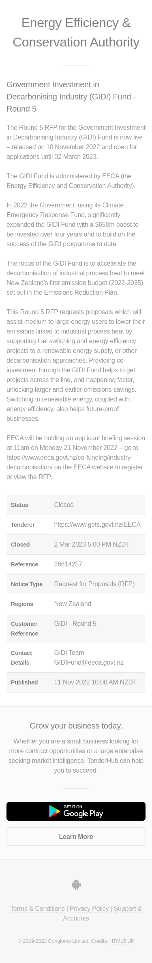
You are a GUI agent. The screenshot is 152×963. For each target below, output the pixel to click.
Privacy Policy (89, 908)
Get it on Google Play (76, 811)
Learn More (76, 836)
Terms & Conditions (37, 908)
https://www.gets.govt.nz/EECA (97, 524)
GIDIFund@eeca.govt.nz (88, 662)
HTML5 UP (121, 941)
